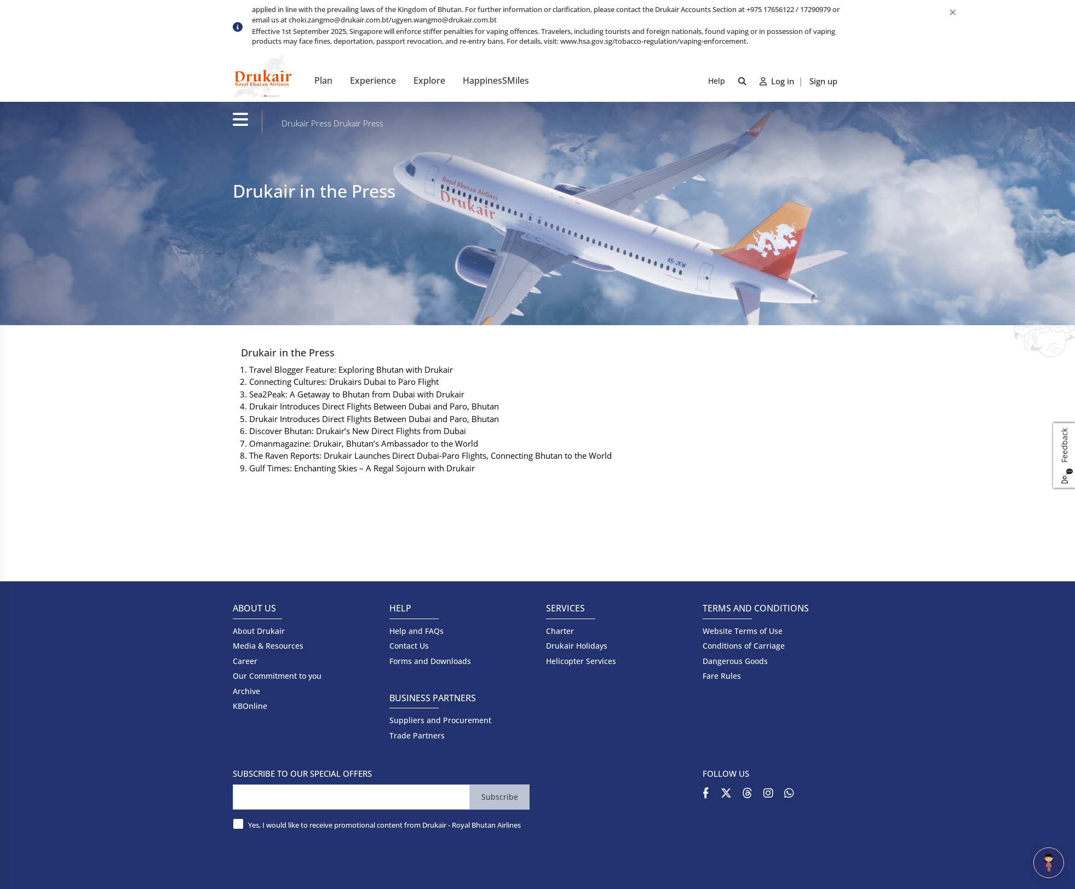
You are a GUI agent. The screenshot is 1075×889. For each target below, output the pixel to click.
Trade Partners (417, 735)
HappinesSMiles (496, 80)
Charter (560, 631)
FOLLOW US (726, 773)
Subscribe (499, 797)
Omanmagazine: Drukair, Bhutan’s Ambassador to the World (363, 443)
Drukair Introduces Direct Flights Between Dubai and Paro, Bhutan (374, 406)
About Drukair (259, 631)
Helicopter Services (581, 661)
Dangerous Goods (735, 661)
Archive (246, 691)
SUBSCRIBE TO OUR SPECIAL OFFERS (302, 773)
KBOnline (250, 706)
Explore (429, 80)
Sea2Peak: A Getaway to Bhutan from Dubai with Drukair (356, 394)
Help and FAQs (416, 631)
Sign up (823, 81)
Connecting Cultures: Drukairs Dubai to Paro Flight (344, 381)
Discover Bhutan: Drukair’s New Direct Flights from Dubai (357, 430)
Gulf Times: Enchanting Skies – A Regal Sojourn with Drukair (362, 468)
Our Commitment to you (277, 676)
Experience (373, 80)
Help (716, 81)
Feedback (1066, 455)
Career (245, 661)
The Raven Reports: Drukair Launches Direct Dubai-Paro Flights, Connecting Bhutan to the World (430, 455)
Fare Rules (722, 676)
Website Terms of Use (743, 631)
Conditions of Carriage (744, 645)
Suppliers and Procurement (440, 720)
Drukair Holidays (576, 645)
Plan (323, 80)
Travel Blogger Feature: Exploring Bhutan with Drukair (351, 369)
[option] (547, 37)
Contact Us (409, 645)
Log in (778, 81)
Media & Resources (268, 645)
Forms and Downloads (430, 661)
